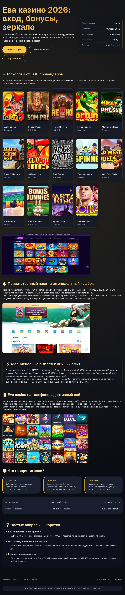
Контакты (25, 580)
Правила (16, 580)
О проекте (6, 580)
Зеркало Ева (14, 58)
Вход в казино (41, 49)
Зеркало (34, 580)
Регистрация (14, 49)
